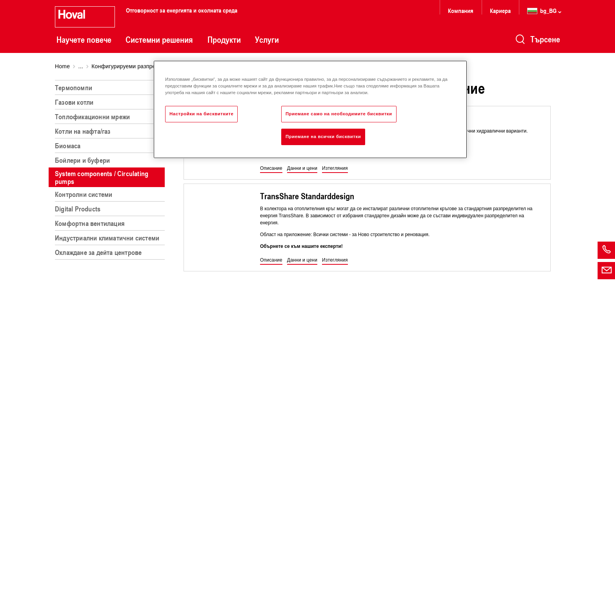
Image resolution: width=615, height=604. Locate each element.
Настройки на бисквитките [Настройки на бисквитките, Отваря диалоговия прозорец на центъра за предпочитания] (201, 113)
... (80, 66)
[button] (271, 168)
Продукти (224, 39)
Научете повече (83, 39)
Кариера (500, 10)
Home (62, 66)
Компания (460, 10)
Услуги (267, 39)
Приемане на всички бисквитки (323, 136)
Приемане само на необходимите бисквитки (339, 113)
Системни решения (159, 39)
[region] (111, 339)
